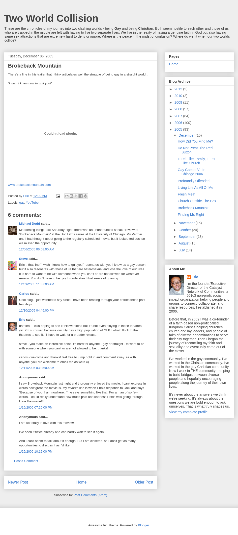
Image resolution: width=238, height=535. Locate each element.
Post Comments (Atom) (90, 495)
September (187, 237)
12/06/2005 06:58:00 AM (36, 249)
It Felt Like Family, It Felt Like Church (196, 161)
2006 (179, 123)
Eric (22, 319)
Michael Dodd (29, 223)
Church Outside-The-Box (197, 201)
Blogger (143, 525)
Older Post (144, 482)
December (186, 135)
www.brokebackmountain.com (29, 185)
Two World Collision (51, 18)
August (184, 243)
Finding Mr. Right (191, 215)
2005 (179, 129)
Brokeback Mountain (193, 208)
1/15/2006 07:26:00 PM (36, 407)
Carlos (24, 293)
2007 (179, 116)
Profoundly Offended (193, 181)
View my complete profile (188, 412)
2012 (179, 89)
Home (81, 482)
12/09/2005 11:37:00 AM (36, 284)
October (185, 230)
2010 (179, 96)
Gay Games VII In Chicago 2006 (191, 172)
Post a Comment (26, 461)
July (182, 250)
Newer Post (18, 482)
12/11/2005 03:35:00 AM (36, 368)
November (186, 223)
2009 (179, 102)
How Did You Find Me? (195, 141)
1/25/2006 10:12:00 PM (36, 451)
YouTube (32, 202)
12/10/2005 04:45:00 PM (36, 310)
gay (21, 202)
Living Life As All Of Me (195, 188)
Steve (23, 259)
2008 (179, 109)
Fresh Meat (186, 194)
